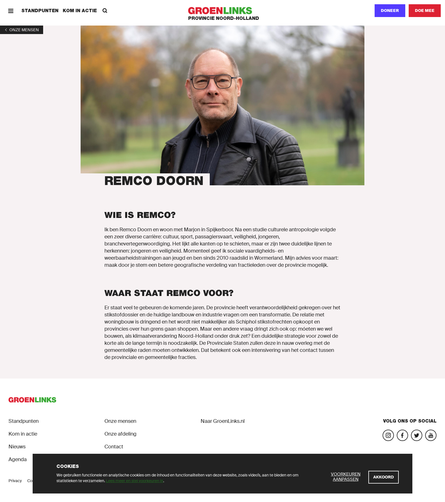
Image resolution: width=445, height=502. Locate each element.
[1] (21, 30)
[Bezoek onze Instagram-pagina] (388, 435)
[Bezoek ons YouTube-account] (430, 435)
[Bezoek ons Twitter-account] (416, 435)
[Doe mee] (425, 10)
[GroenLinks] (222, 10)
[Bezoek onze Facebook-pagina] (402, 435)
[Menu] (10, 10)
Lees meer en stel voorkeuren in (134, 480)
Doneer (390, 10)
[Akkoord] (383, 477)
